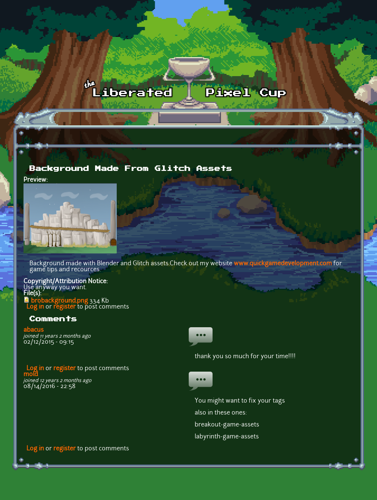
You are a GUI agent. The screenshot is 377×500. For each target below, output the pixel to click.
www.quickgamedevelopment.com (283, 264)
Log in (35, 307)
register (64, 307)
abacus (33, 330)
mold (30, 375)
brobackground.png (59, 301)
